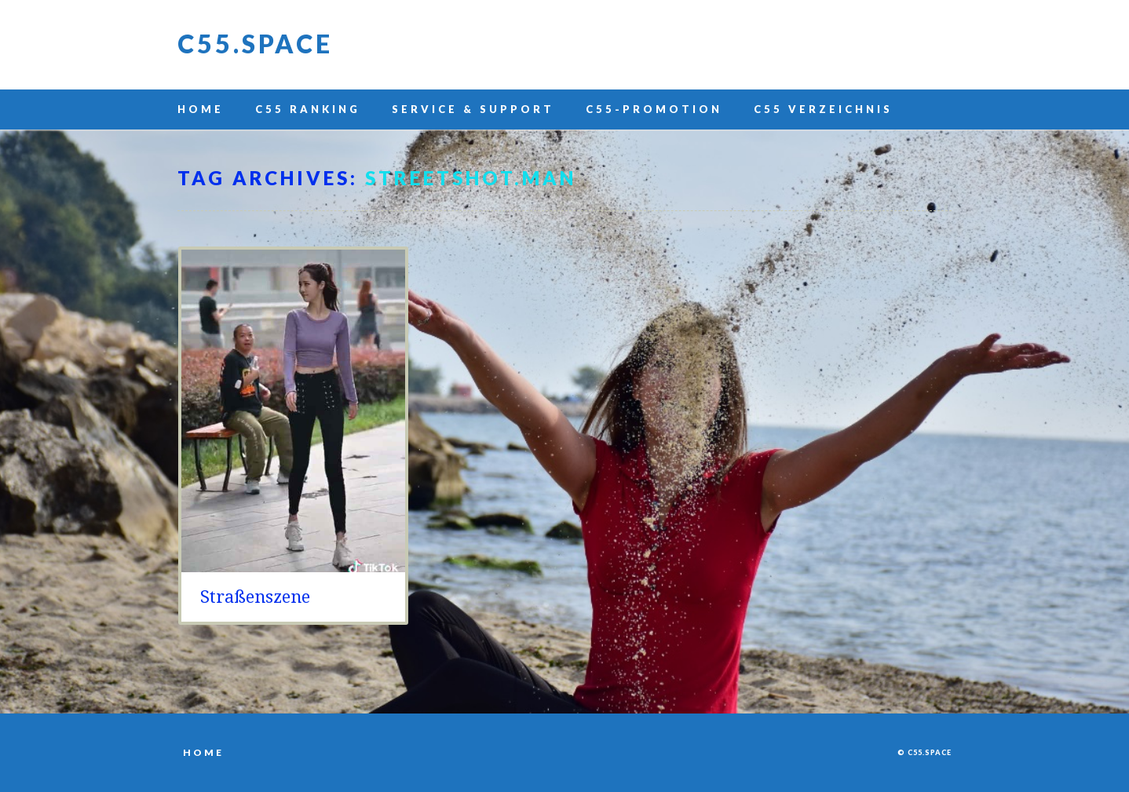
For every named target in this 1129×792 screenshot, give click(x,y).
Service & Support (473, 109)
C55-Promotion (654, 109)
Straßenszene (255, 597)
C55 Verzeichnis (823, 109)
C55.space (255, 43)
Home (200, 109)
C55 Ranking (307, 109)
